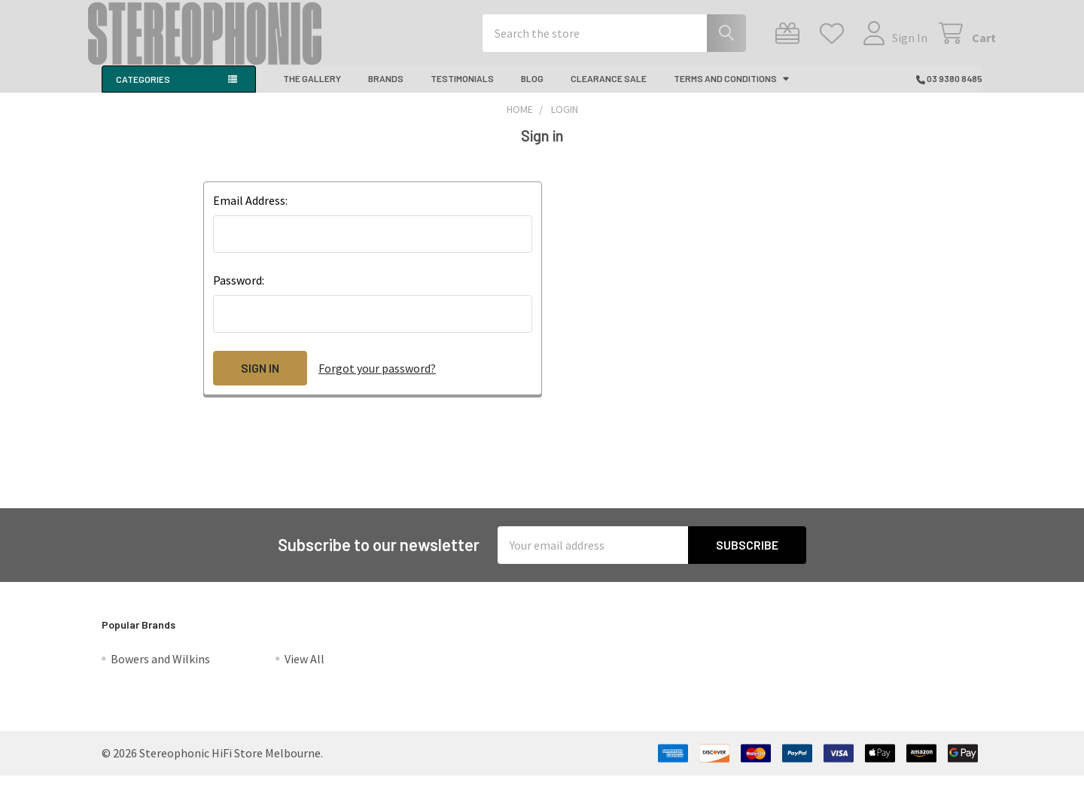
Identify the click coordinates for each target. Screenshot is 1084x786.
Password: (238, 290)
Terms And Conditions (732, 89)
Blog (532, 89)
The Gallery (312, 89)
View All (304, 669)
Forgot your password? (377, 378)
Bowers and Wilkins (160, 669)
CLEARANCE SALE (609, 89)
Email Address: (250, 210)
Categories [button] (143, 89)
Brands (385, 89)
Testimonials (462, 89)
